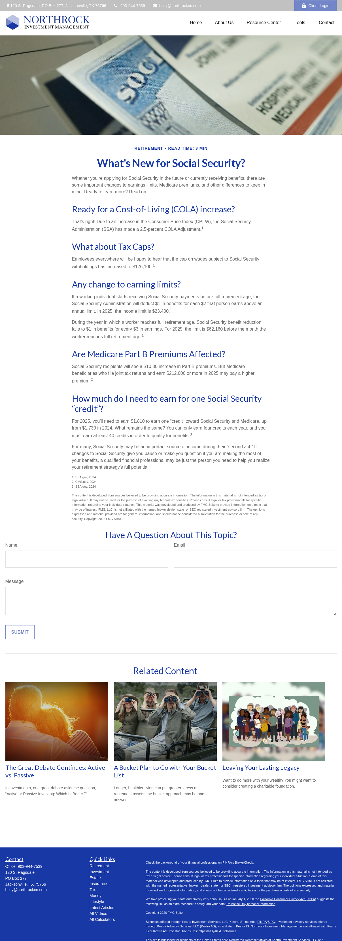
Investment (99, 872)
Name (11, 545)
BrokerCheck (244, 862)
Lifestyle (97, 901)
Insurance (98, 883)
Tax (93, 889)
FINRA (262, 921)
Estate (95, 878)
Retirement (99, 866)
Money (95, 895)
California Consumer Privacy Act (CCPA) (288, 899)
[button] (196, 23)
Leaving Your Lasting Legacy (260, 767)
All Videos (98, 913)
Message (14, 581)
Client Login (315, 5)
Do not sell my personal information (250, 904)
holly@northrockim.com (176, 5)
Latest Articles (102, 907)
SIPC (271, 921)
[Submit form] (20, 632)
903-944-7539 (129, 5)
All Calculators (102, 919)
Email (179, 545)
